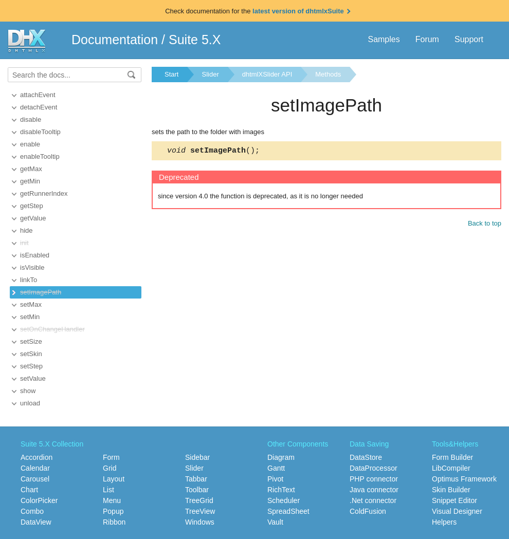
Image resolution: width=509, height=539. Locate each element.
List (108, 490)
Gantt (276, 468)
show (27, 391)
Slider (210, 74)
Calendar (35, 468)
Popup (113, 511)
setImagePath (40, 292)
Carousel (35, 479)
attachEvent (38, 95)
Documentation (114, 39)
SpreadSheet (288, 511)
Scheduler (283, 500)
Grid (109, 468)
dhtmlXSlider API (267, 74)
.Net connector (373, 500)
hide (26, 230)
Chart (29, 490)
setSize (31, 341)
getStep (31, 206)
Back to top (484, 225)
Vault (275, 522)
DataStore (366, 457)
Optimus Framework (464, 479)
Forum (427, 39)
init (24, 243)
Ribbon (114, 522)
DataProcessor (373, 468)
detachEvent (38, 107)
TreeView (200, 511)
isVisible (32, 267)
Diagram (281, 457)
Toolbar (197, 490)
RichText (281, 490)
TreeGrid (199, 500)
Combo (32, 511)
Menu (112, 500)
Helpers (444, 522)
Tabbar (196, 479)
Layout (113, 479)
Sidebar (197, 457)
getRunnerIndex (44, 193)
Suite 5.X (195, 39)
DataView (36, 522)
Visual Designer (457, 511)
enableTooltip (40, 156)
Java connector (374, 490)
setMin (30, 317)
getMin (30, 181)
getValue (33, 218)
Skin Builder (451, 490)
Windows (199, 522)
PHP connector (374, 479)
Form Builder (452, 457)
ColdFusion (368, 511)
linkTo (28, 280)
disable (30, 119)
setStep (31, 366)
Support (469, 39)
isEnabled (34, 255)
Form (111, 457)
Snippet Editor (454, 500)
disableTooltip (40, 132)
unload (30, 403)
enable (30, 144)
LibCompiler (451, 468)
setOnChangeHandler (52, 329)
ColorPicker (39, 500)
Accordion (36, 457)
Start (171, 74)
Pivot (275, 479)
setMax (31, 304)
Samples (383, 39)
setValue (33, 378)
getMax (31, 169)
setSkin (31, 354)
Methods (328, 74)
